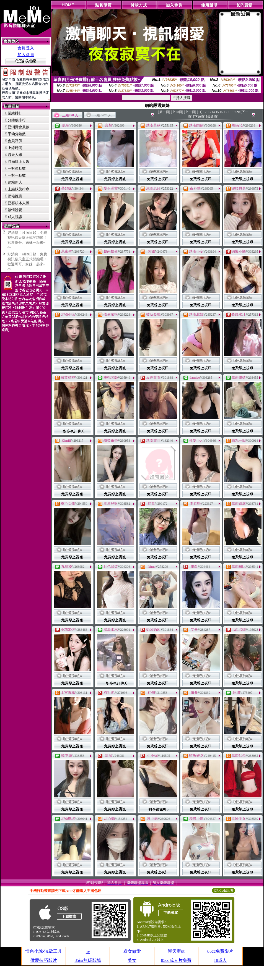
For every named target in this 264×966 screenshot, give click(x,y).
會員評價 (15, 141)
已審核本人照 (18, 203)
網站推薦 (15, 196)
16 (221, 112)
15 (217, 112)
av (88, 951)
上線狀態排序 (18, 189)
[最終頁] (212, 117)
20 (238, 112)
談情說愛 (15, 210)
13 (209, 112)
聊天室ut (176, 951)
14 (213, 112)
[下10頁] (199, 117)
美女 (132, 960)
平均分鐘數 (17, 134)
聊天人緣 (15, 155)
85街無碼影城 (87, 960)
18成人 (220, 960)
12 (204, 112)
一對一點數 (17, 175)
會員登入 (25, 48)
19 (233, 112)
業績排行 (15, 113)
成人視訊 (15, 217)
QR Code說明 (223, 890)
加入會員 (25, 55)
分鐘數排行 (17, 120)
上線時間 (15, 148)
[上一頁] (190, 112)
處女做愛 (132, 951)
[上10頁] (177, 112)
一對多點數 (17, 168)
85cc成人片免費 (176, 960)
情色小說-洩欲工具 (43, 951)
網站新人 (15, 182)
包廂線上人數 (18, 161)
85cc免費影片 (220, 951)
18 (229, 112)
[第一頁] (164, 112)
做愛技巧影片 (43, 960)
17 (225, 112)
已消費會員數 (18, 127)
